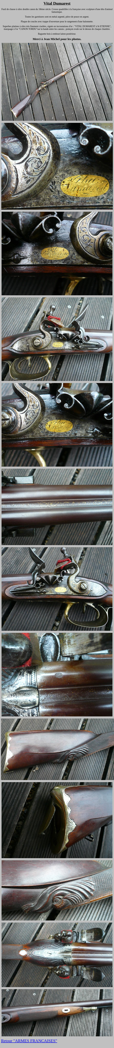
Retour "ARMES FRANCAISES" (29, 1040)
